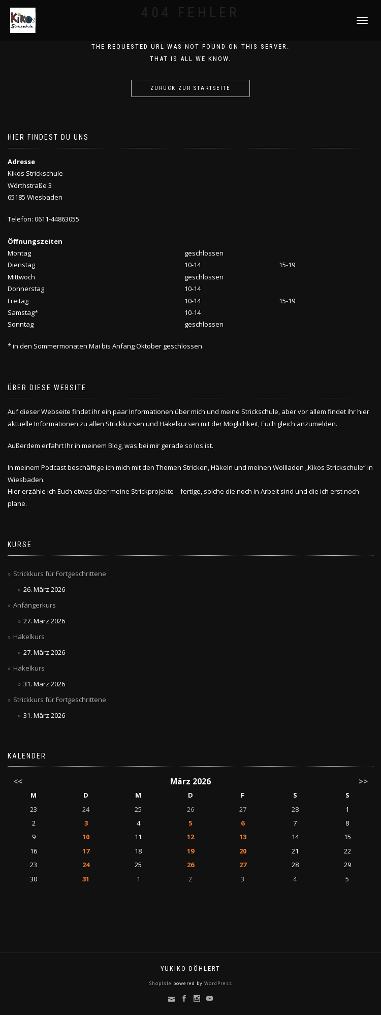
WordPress (217, 983)
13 (242, 836)
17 (85, 850)
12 (190, 836)
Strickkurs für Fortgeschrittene (59, 573)
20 (242, 850)
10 (85, 836)
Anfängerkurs (34, 605)
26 (190, 809)
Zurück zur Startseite (190, 88)
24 (85, 809)
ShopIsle (161, 983)
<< (17, 781)
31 (85, 878)
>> (363, 781)
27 (242, 809)
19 (190, 850)
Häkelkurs (29, 636)
